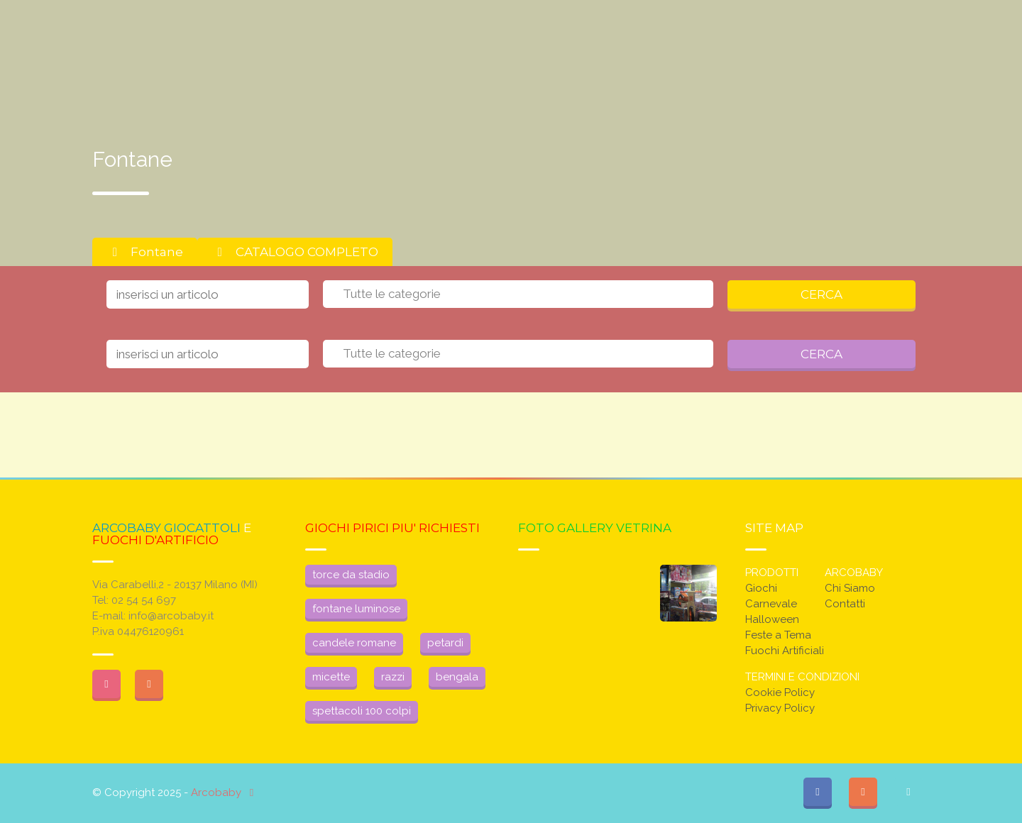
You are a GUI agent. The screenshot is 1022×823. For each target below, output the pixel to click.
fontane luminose (356, 608)
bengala (457, 676)
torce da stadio (351, 574)
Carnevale (771, 603)
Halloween (772, 619)
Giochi (761, 588)
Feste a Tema (778, 635)
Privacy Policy (780, 708)
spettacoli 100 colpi (361, 711)
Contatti (845, 603)
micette (331, 676)
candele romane (354, 642)
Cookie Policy (780, 692)
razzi (393, 676)
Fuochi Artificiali (784, 650)
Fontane (144, 252)
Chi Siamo (850, 588)
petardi (445, 642)
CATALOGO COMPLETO (294, 252)
